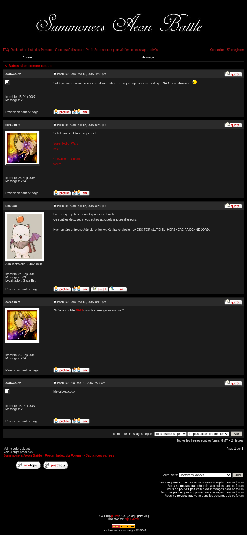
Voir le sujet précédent (18, 452)
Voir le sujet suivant (17, 448)
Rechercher (19, 50)
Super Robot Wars (65, 143)
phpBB (115, 516)
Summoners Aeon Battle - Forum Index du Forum (42, 455)
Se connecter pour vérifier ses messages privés (126, 50)
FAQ (6, 50)
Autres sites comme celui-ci (30, 65)
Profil (89, 50)
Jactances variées (100, 455)
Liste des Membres (40, 50)
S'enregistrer (235, 50)
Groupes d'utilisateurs (69, 50)
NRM (79, 310)
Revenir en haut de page (22, 112)
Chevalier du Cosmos (67, 159)
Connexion (217, 50)
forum (57, 148)
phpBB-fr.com (131, 519)
